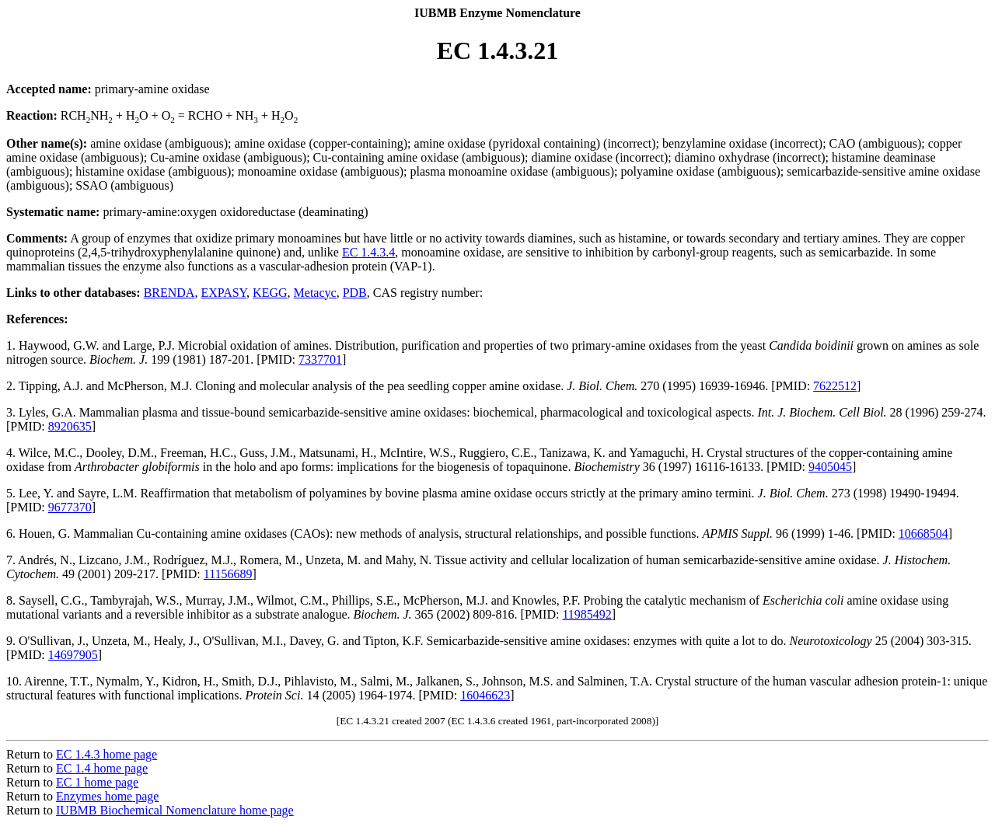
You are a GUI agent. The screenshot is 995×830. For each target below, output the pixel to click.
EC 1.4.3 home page (106, 754)
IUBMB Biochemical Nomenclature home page (175, 810)
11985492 (586, 614)
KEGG (270, 292)
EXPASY (223, 292)
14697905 (73, 654)
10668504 (923, 533)
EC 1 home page (97, 782)
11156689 (228, 574)
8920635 (70, 426)
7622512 (835, 385)
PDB (355, 292)
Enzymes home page (107, 796)
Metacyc (315, 292)
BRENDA (169, 292)
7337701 (320, 359)
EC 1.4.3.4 (368, 252)
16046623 (485, 695)
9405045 (830, 466)
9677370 (70, 507)
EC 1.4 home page (102, 768)
